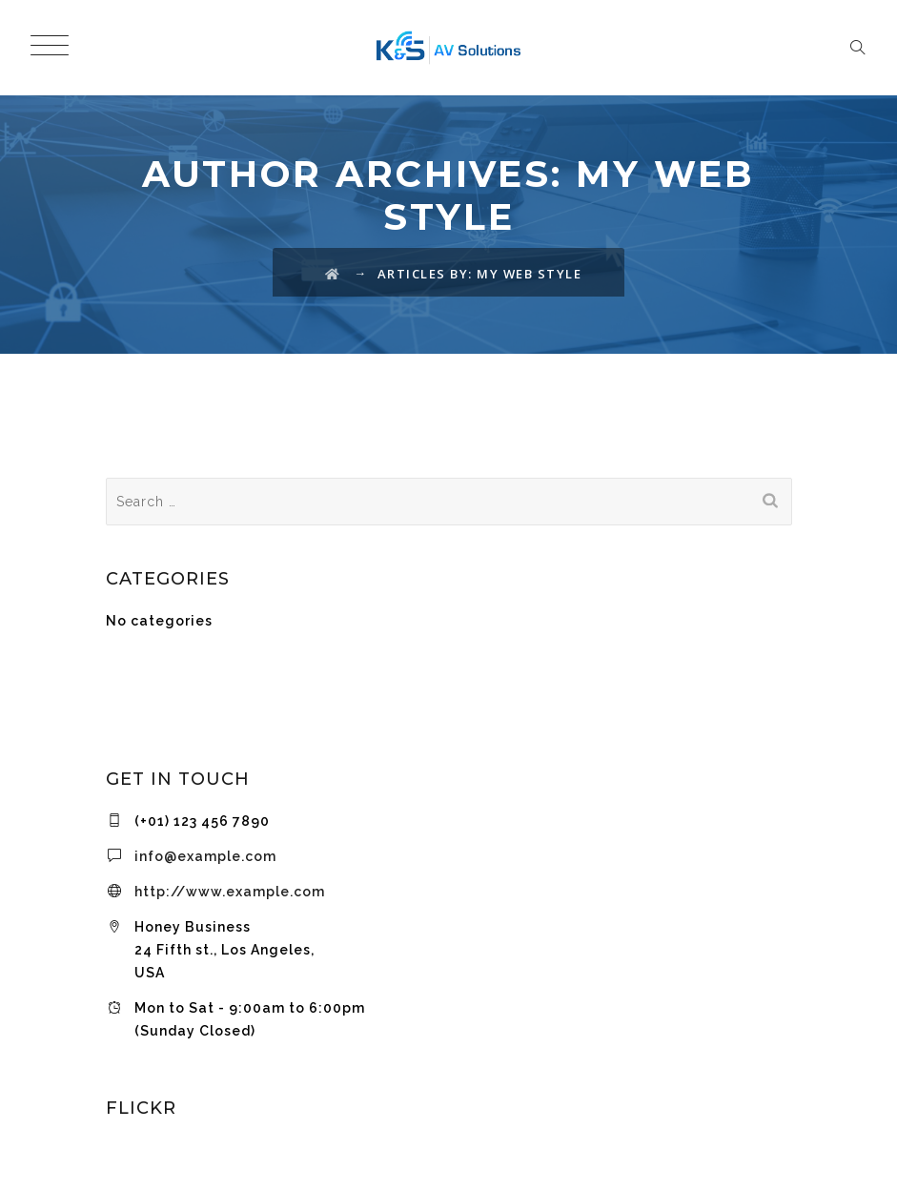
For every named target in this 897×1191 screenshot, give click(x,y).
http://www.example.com (229, 891)
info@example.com (205, 856)
